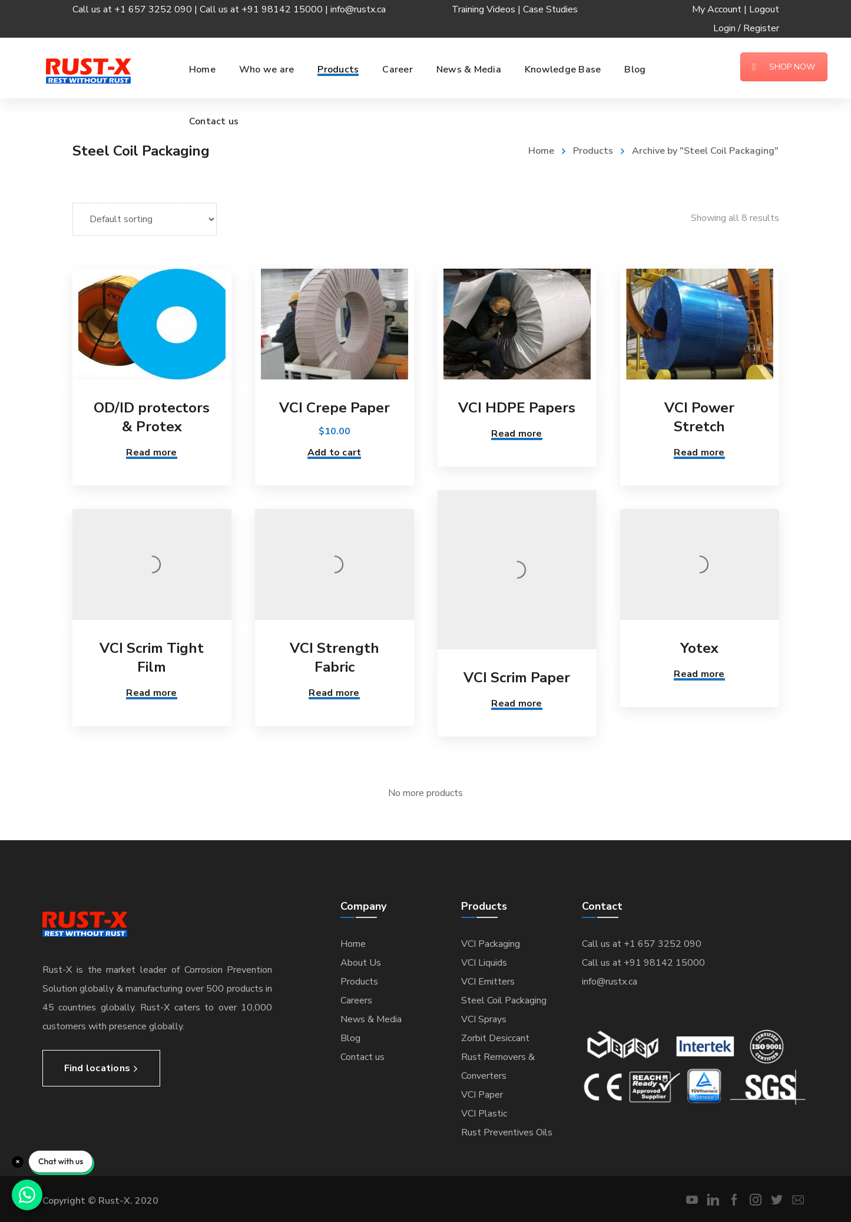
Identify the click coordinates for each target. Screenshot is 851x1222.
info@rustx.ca (358, 9)
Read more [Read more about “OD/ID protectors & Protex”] (151, 452)
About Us (360, 962)
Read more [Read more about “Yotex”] (699, 674)
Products (593, 150)
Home (541, 150)
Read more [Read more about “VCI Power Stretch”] (699, 452)
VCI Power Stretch (699, 417)
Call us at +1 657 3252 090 (641, 943)
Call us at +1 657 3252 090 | (136, 9)
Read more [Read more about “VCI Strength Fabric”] (334, 692)
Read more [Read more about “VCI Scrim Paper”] (516, 703)
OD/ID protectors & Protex (152, 417)
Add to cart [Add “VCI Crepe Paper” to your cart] (334, 452)
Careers (356, 1000)
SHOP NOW (784, 66)
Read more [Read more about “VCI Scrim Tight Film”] (151, 692)
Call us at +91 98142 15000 (643, 962)
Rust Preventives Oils (506, 1132)
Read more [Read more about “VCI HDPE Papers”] (516, 433)
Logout (764, 9)
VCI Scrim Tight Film (152, 657)
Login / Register (746, 28)
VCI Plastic (484, 1113)
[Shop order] (144, 219)
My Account (716, 9)
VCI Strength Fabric (334, 657)
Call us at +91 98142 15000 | (265, 9)
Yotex (699, 648)
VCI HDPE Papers (516, 407)
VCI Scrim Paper (516, 677)
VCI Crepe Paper (334, 407)
